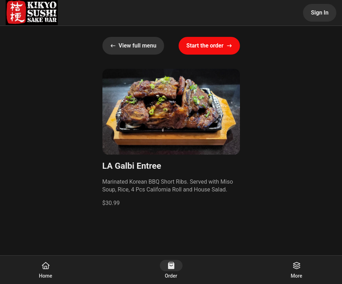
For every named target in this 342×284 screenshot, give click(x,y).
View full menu (133, 45)
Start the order (209, 45)
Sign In (320, 12)
